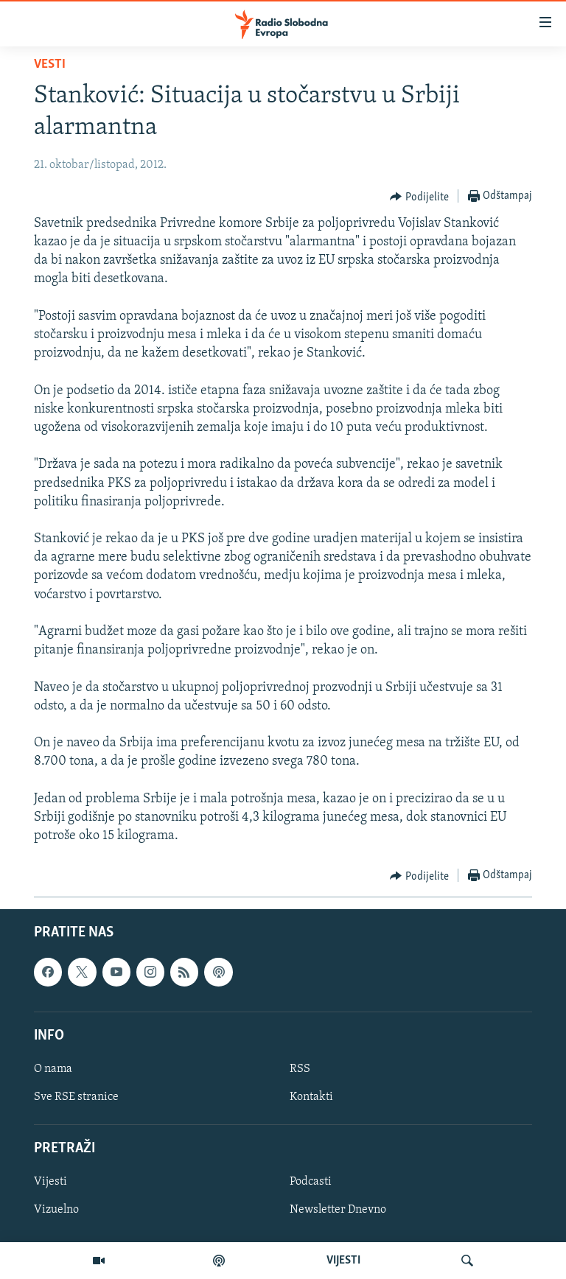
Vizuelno (56, 1210)
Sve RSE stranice (76, 1097)
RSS (300, 1069)
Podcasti (311, 1182)
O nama (53, 1069)
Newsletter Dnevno (338, 1210)
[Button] (419, 197)
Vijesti (50, 1182)
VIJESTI (343, 1260)
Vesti (50, 64)
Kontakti (311, 1097)
